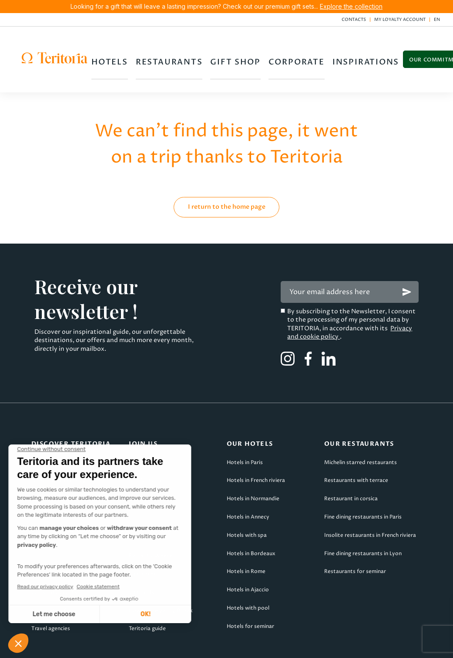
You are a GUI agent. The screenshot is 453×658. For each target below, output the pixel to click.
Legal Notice (94, 645)
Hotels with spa (247, 505)
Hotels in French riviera (256, 450)
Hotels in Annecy (248, 487)
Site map (363, 645)
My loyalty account (400, 19)
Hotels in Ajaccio (248, 560)
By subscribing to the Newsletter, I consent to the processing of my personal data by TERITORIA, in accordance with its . (351, 294)
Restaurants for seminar (355, 542)
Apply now (142, 432)
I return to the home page (226, 177)
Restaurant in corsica (351, 469)
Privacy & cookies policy (280, 645)
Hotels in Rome (246, 542)
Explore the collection (351, 6)
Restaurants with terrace (356, 450)
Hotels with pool (248, 578)
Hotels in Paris (245, 432)
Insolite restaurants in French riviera (370, 505)
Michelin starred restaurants (360, 432)
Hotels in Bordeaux (251, 523)
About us (43, 432)
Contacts (354, 19)
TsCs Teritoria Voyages (180, 645)
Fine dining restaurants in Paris (363, 487)
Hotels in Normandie (253, 469)
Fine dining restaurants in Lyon (363, 523)
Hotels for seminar (250, 596)
